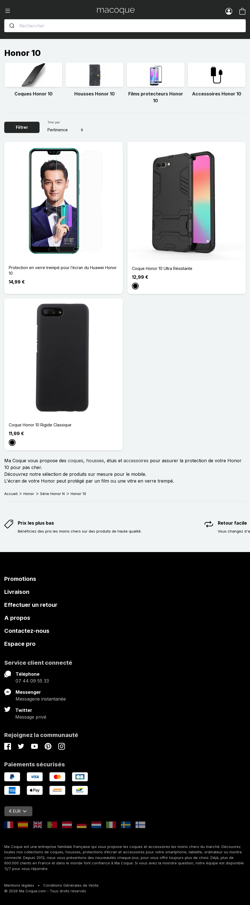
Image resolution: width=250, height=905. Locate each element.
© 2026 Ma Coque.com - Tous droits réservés (45, 891)
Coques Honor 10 (33, 94)
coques (75, 460)
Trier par (53, 122)
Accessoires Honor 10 (216, 94)
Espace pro (20, 643)
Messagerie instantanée (41, 699)
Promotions (20, 578)
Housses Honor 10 (94, 94)
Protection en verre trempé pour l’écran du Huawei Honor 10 (63, 270)
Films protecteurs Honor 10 (155, 97)
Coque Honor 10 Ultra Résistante (162, 268)
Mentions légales (19, 885)
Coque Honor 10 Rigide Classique (40, 424)
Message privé (30, 717)
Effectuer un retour (30, 604)
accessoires (136, 460)
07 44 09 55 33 (32, 681)
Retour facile (232, 523)
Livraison (16, 591)
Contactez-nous (26, 630)
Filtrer (22, 127)
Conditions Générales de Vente (71, 885)
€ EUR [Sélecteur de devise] (18, 811)
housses (95, 460)
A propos (17, 617)
